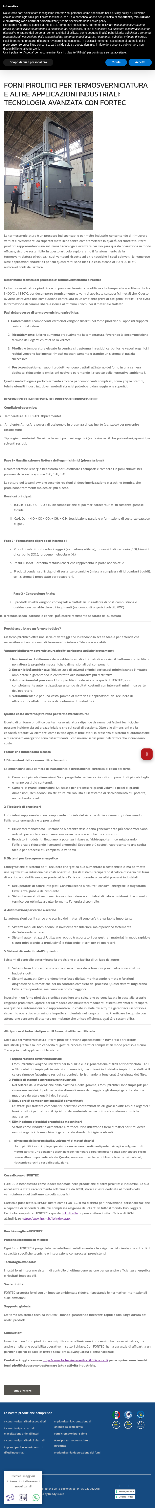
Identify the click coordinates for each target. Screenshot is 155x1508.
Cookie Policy (126, 1496)
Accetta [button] (140, 62)
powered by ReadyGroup (48, 1494)
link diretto (70, 1213)
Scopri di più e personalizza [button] (28, 62)
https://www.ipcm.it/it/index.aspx (46, 1218)
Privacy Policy (126, 1491)
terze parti (66, 24)
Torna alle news (22, 1391)
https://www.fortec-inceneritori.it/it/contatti (75, 1360)
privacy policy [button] (120, 13)
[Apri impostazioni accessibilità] (147, 754)
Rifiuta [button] (116, 62)
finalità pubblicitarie (111, 32)
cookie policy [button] (98, 21)
